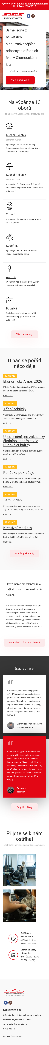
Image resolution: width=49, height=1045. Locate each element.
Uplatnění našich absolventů (24, 642)
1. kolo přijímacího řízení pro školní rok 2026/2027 (30, 5)
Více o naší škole (20, 80)
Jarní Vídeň (12, 500)
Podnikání (12, 308)
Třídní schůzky (14, 409)
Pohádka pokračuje (18, 472)
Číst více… (8, 395)
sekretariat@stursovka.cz (15, 1024)
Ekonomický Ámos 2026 (22, 381)
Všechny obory (24, 334)
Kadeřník (12, 245)
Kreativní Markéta (17, 528)
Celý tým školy (25, 807)
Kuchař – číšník (16, 135)
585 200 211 (9, 1029)
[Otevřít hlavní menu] (45, 16)
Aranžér (11, 277)
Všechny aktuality (24, 553)
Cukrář (10, 214)
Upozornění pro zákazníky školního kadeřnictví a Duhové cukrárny (24, 441)
